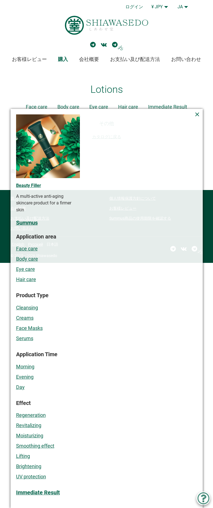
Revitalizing (28, 425)
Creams (25, 318)
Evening (25, 377)
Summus (27, 223)
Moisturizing (29, 435)
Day (20, 387)
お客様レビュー (29, 59)
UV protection (31, 476)
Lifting (23, 456)
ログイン (134, 6)
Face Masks (29, 328)
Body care (68, 107)
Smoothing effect (35, 446)
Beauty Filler (28, 185)
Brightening (28, 466)
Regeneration (31, 415)
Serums (24, 338)
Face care (36, 107)
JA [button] (180, 6)
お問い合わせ (186, 59)
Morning (25, 367)
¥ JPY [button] (157, 6)
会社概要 (89, 59)
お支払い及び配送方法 (135, 59)
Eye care (98, 107)
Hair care (128, 107)
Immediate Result (167, 107)
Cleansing (27, 308)
